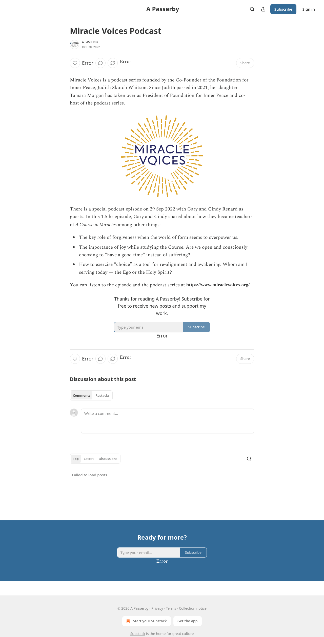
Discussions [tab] (108, 458)
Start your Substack (146, 621)
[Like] (75, 63)
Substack (137, 633)
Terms (171, 608)
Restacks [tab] (102, 395)
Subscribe (283, 9)
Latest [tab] (89, 458)
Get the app (187, 621)
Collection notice (193, 608)
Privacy (157, 608)
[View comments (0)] (100, 63)
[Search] (252, 9)
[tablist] (91, 395)
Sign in (308, 9)
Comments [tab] (81, 395)
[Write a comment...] (167, 421)
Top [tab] (76, 458)
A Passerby (90, 42)
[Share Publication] (263, 9)
